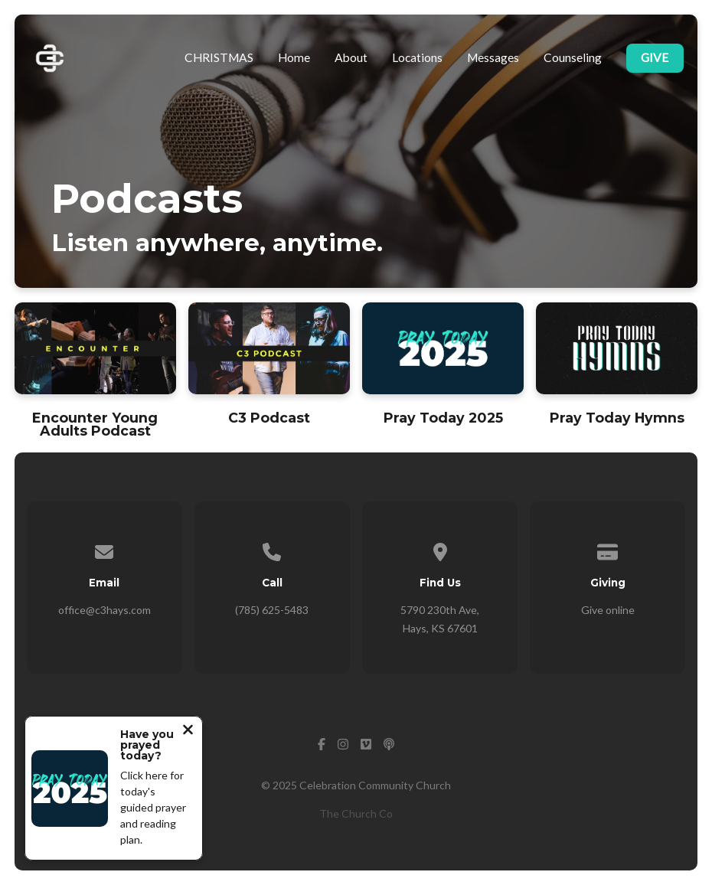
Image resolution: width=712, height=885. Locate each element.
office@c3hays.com (104, 609)
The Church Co (356, 813)
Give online (608, 609)
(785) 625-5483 (272, 609)
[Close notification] (188, 731)
